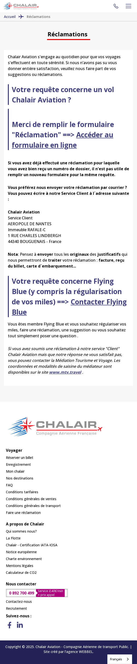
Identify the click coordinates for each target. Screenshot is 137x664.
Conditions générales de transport (33, 505)
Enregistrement (18, 464)
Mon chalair (15, 471)
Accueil (10, 16)
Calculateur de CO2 (21, 572)
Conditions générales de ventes (31, 498)
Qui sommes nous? (21, 531)
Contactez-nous (19, 601)
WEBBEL (86, 651)
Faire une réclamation (23, 512)
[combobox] (119, 659)
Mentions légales (19, 565)
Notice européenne (21, 552)
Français (116, 659)
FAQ (9, 485)
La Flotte (13, 538)
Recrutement (16, 608)
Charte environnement (24, 558)
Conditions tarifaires (22, 492)
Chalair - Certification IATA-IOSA (31, 545)
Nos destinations (19, 478)
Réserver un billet (19, 457)
